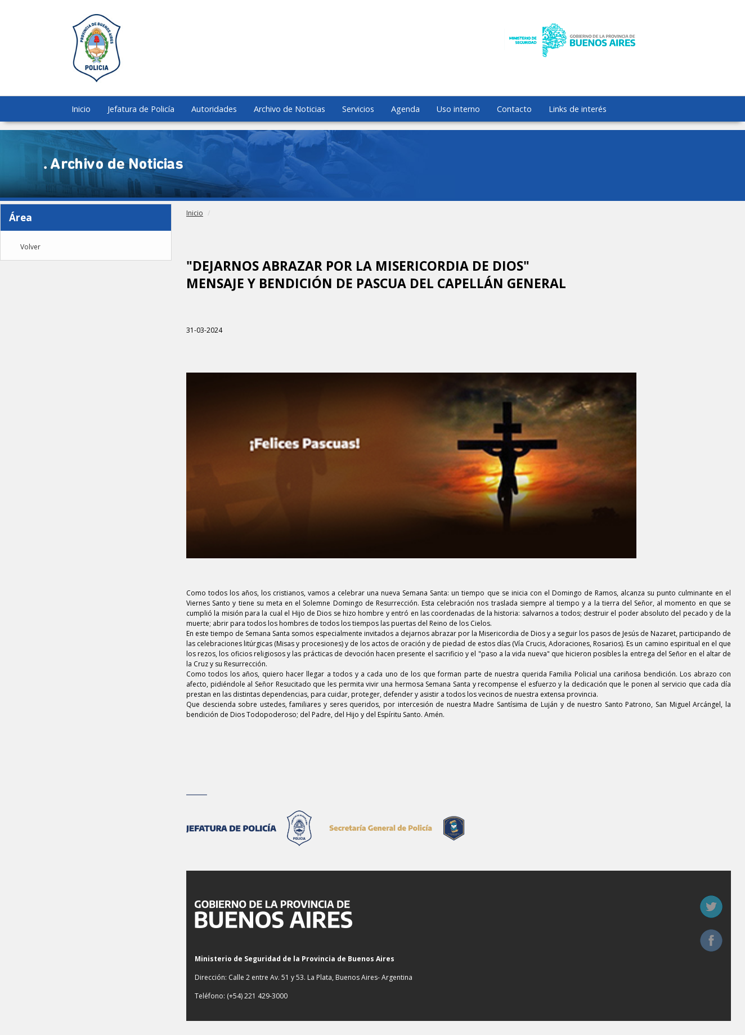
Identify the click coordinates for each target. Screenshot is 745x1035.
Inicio (81, 109)
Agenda (405, 109)
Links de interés (578, 109)
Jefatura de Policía (140, 109)
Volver (30, 247)
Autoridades (214, 109)
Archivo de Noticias (289, 109)
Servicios (358, 109)
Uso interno (458, 109)
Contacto (514, 109)
